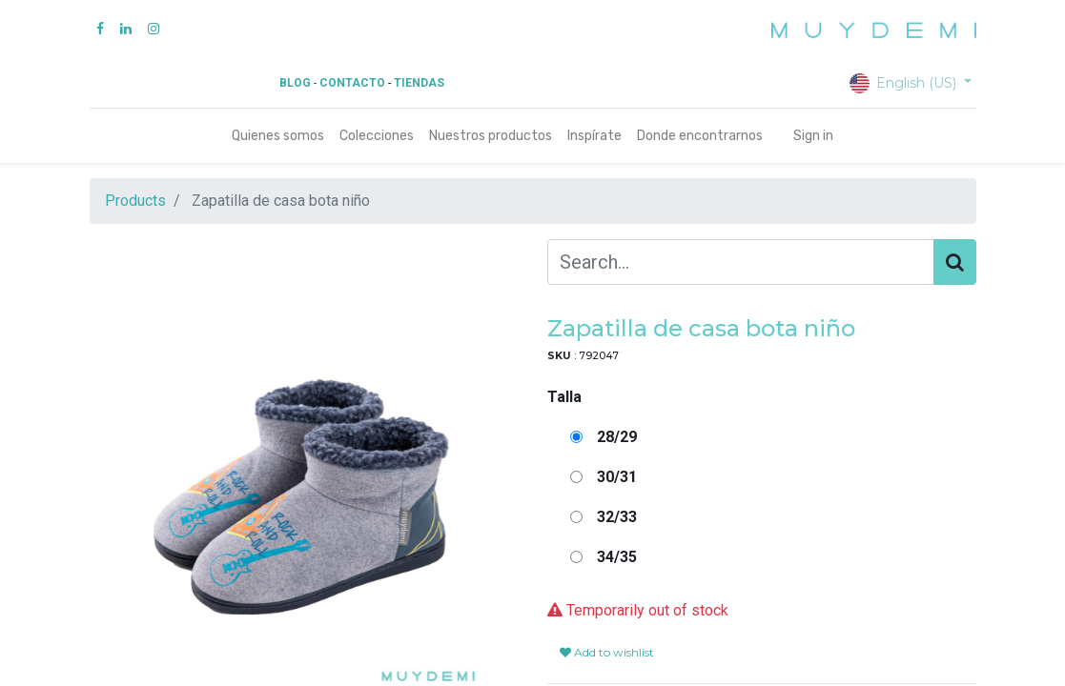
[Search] (954, 262)
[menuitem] (278, 135)
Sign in (813, 136)
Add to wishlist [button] (607, 652)
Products (135, 201)
